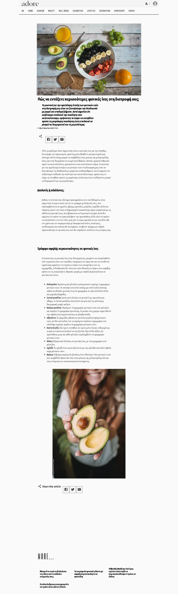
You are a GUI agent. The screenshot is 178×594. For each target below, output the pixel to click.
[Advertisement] (89, 520)
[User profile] (155, 3)
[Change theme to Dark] (146, 3)
